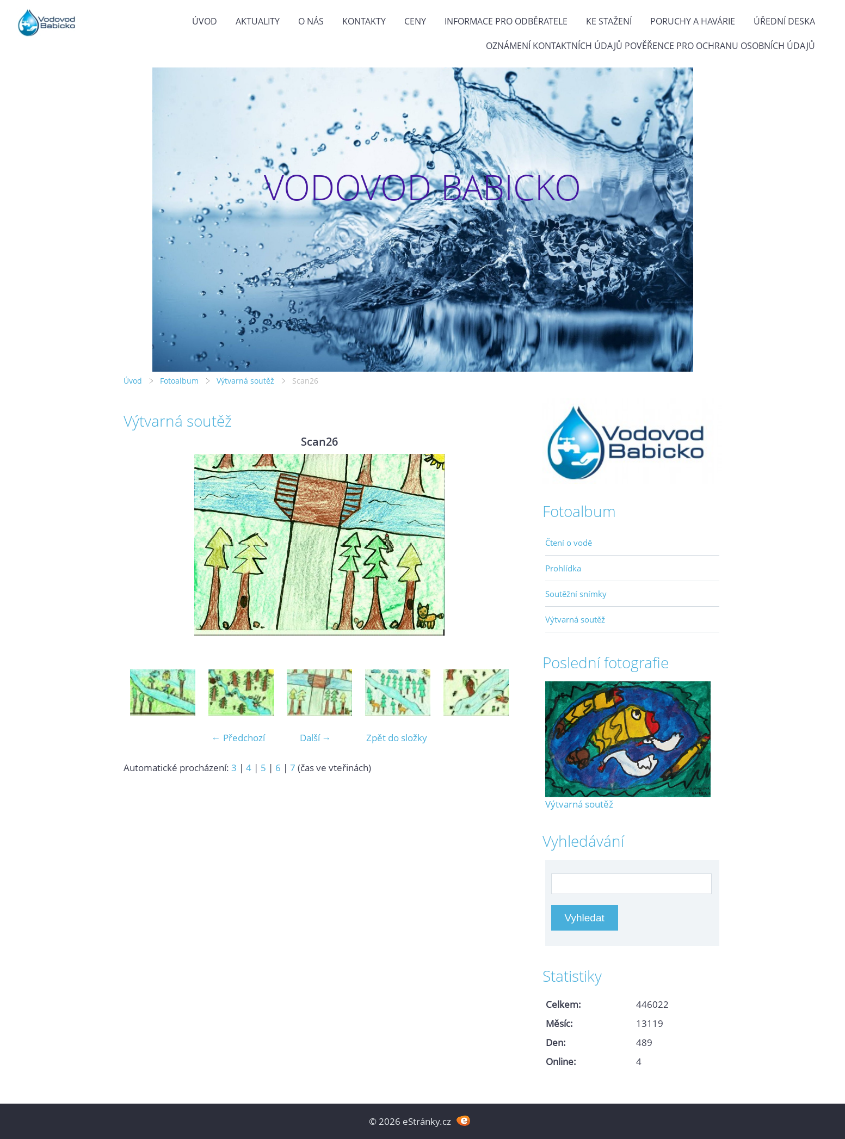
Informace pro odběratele (506, 21)
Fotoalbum (179, 380)
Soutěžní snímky (576, 593)
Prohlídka (563, 568)
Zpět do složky (396, 737)
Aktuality (258, 21)
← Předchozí (238, 737)
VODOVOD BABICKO (422, 187)
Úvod (204, 21)
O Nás (311, 21)
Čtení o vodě (568, 542)
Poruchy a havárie (692, 21)
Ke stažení (609, 21)
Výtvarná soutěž (246, 380)
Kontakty (364, 21)
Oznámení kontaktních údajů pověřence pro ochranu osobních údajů (650, 46)
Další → (315, 737)
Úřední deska (784, 21)
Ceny (415, 21)
